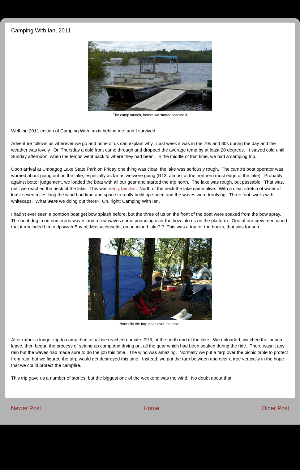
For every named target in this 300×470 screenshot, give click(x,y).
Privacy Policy (150, 430)
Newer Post (26, 408)
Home (151, 408)
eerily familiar (122, 188)
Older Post (275, 408)
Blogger (208, 454)
